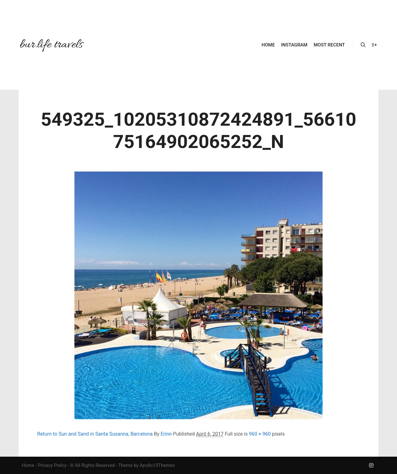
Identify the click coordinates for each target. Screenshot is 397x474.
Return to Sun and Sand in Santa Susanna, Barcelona (95, 434)
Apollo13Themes (157, 465)
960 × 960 (259, 434)
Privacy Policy (52, 465)
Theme (125, 465)
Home (28, 465)
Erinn (166, 434)
